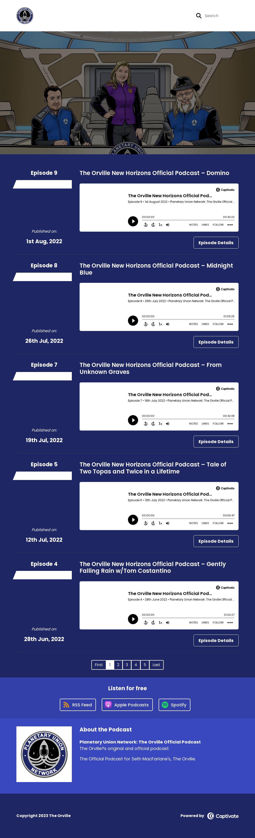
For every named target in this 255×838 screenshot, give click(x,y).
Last (156, 665)
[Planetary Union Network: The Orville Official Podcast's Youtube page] (183, 16)
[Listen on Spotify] (174, 705)
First (99, 665)
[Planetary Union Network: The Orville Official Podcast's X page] (159, 16)
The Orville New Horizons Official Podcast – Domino (154, 173)
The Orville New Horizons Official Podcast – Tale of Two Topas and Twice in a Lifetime (153, 467)
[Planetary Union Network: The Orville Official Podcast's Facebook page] (151, 16)
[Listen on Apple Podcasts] (127, 704)
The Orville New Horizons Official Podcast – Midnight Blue (156, 269)
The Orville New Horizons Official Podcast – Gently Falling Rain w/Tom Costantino (153, 567)
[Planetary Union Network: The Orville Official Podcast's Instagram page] (171, 16)
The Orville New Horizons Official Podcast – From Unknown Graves (151, 368)
